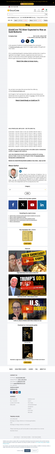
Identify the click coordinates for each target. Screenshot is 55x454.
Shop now (27, 243)
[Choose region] (13, 7)
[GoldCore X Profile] (22, 204)
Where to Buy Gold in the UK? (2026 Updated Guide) (22, 218)
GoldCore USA (13, 389)
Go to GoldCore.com (27, 4)
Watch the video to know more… (27, 61)
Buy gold (17, 437)
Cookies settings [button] (20, 450)
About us (43, 369)
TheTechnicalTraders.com (16, 47)
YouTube (32, 96)
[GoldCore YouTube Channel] (32, 204)
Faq (36, 369)
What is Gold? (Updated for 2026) (18, 217)
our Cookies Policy (39, 442)
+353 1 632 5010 (22, 379)
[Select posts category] (27, 189)
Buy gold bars (36, 437)
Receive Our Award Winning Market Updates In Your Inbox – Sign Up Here (27, 160)
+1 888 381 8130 (20, 381)
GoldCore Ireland (14, 387)
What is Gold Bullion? (15, 221)
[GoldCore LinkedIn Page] (42, 204)
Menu (46, 10)
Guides (31, 369)
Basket (42, 10)
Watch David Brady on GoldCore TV (27, 100)
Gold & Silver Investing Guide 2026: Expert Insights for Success (25, 215)
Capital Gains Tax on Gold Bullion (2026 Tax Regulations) (23, 220)
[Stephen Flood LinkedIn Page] (20, 171)
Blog (11, 369)
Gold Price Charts (20, 369)
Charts (35, 10)
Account (38, 10)
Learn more (27, 224)
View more (27, 362)
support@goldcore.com (13, 17)
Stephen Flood (13, 36)
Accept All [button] (27, 450)
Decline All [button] (35, 450)
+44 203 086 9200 (27, 17)
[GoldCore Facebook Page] (13, 204)
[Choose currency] (10, 20)
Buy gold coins (26, 437)
